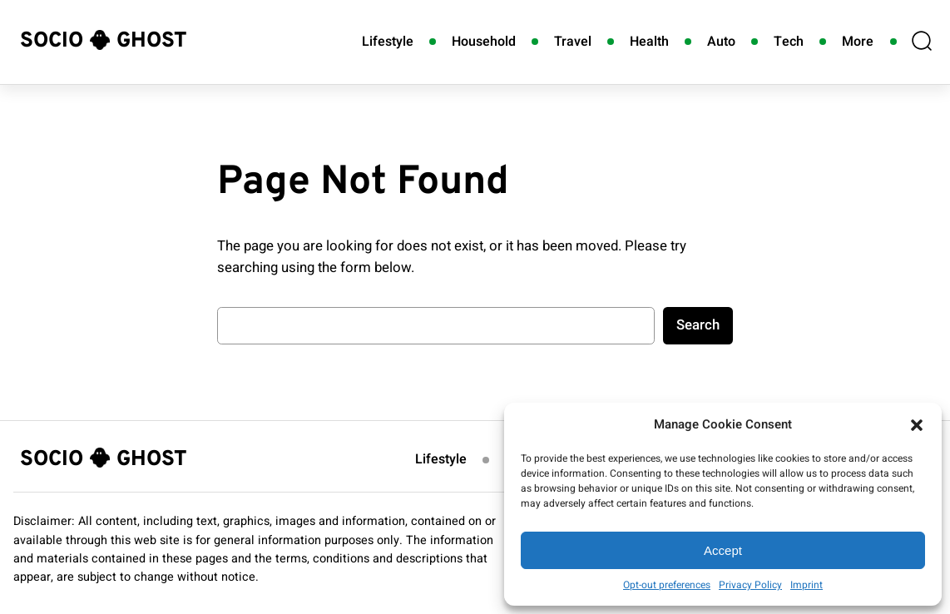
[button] (916, 425)
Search (698, 324)
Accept (723, 550)
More (857, 42)
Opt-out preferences (666, 584)
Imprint (806, 584)
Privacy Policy (750, 584)
